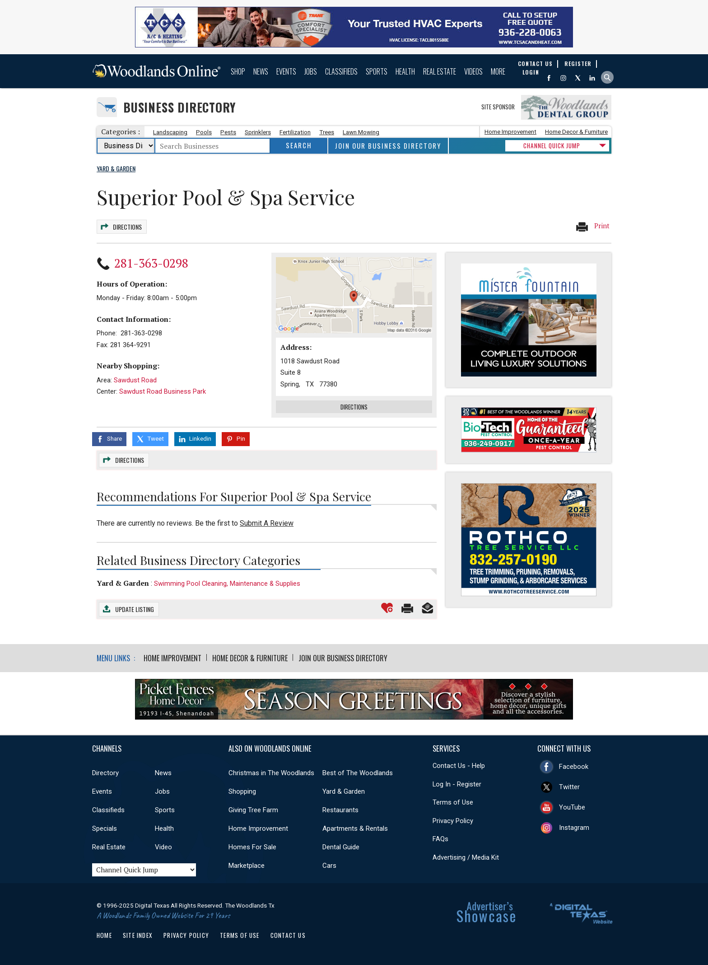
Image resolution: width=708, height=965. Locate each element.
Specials (104, 828)
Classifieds (341, 71)
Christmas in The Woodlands (271, 773)
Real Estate (439, 71)
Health (405, 71)
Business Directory (179, 107)
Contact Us (288, 935)
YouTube (572, 807)
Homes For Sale (252, 847)
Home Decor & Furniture (576, 131)
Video (163, 847)
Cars (329, 865)
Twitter (569, 787)
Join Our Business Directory (388, 146)
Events (286, 71)
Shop (238, 71)
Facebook (573, 767)
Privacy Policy (453, 821)
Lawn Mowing (361, 132)
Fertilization (295, 132)
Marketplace (246, 865)
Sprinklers (258, 132)
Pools (204, 132)
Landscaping (170, 132)
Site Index (138, 935)
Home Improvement (510, 131)
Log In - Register (457, 784)
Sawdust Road (135, 380)
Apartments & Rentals (355, 828)
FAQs (440, 839)
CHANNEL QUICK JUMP (551, 145)
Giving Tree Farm (253, 810)
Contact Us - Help (459, 766)
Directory (105, 773)
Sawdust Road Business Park (162, 391)
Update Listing (134, 609)
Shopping (242, 791)
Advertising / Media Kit (466, 857)
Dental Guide (340, 847)
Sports (376, 71)
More (498, 71)
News (260, 71)
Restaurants (340, 810)
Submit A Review (266, 523)
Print (592, 226)
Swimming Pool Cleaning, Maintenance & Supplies (227, 583)
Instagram (574, 828)
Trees (326, 132)
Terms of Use (453, 802)
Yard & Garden (123, 583)
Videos (473, 71)
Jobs (310, 71)
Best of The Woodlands (357, 773)
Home (104, 935)
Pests (228, 132)
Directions (127, 226)
